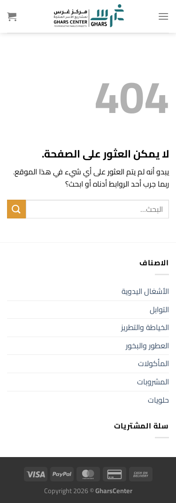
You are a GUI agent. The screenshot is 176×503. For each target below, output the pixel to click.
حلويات (158, 400)
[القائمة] (163, 16)
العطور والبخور (147, 345)
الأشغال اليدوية (145, 291)
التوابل (159, 309)
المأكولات (153, 363)
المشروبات (153, 382)
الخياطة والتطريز (145, 327)
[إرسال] (16, 209)
